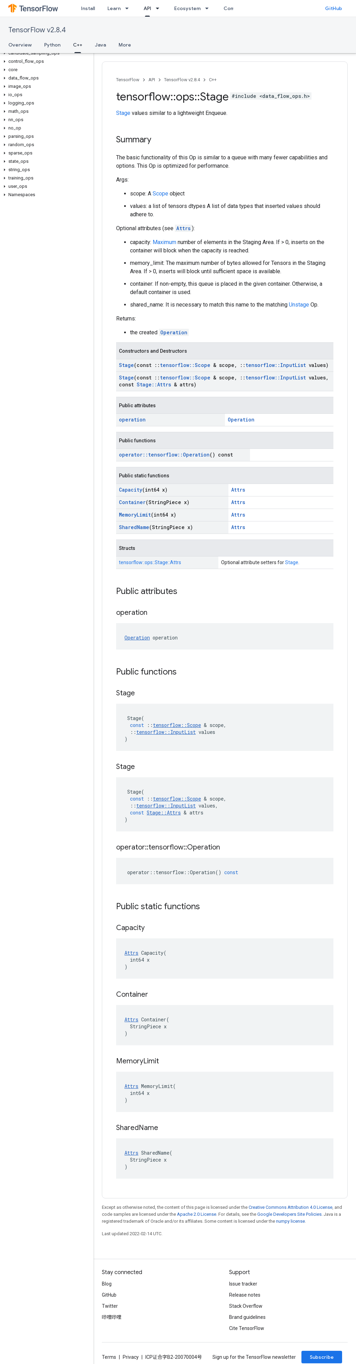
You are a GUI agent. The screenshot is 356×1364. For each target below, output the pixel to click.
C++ (213, 79)
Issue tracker (243, 1284)
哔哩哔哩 (111, 1317)
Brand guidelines (247, 1317)
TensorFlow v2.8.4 (37, 30)
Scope (160, 193)
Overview (20, 45)
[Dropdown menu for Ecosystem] (209, 8)
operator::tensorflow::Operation (164, 454)
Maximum (164, 242)
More (125, 45)
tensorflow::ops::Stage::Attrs (150, 562)
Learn (114, 8)
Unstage (299, 304)
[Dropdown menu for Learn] (129, 8)
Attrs (183, 228)
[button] (45, 53)
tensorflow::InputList (275, 365)
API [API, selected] (147, 8)
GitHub (333, 8)
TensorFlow (127, 79)
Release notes (244, 1295)
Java (100, 45)
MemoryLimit (135, 514)
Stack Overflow (245, 1306)
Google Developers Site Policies (289, 1214)
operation (132, 419)
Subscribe (322, 1357)
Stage (123, 113)
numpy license (290, 1221)
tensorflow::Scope (185, 365)
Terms (109, 1357)
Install (88, 8)
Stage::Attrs (154, 384)
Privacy (131, 1357)
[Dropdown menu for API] (159, 8)
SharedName (134, 527)
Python (52, 45)
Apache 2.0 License (196, 1214)
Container (132, 502)
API (151, 79)
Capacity (130, 489)
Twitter (110, 1306)
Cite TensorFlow (246, 1328)
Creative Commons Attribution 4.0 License (290, 1207)
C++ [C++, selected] (77, 45)
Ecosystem (187, 8)
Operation (173, 332)
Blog (107, 1284)
